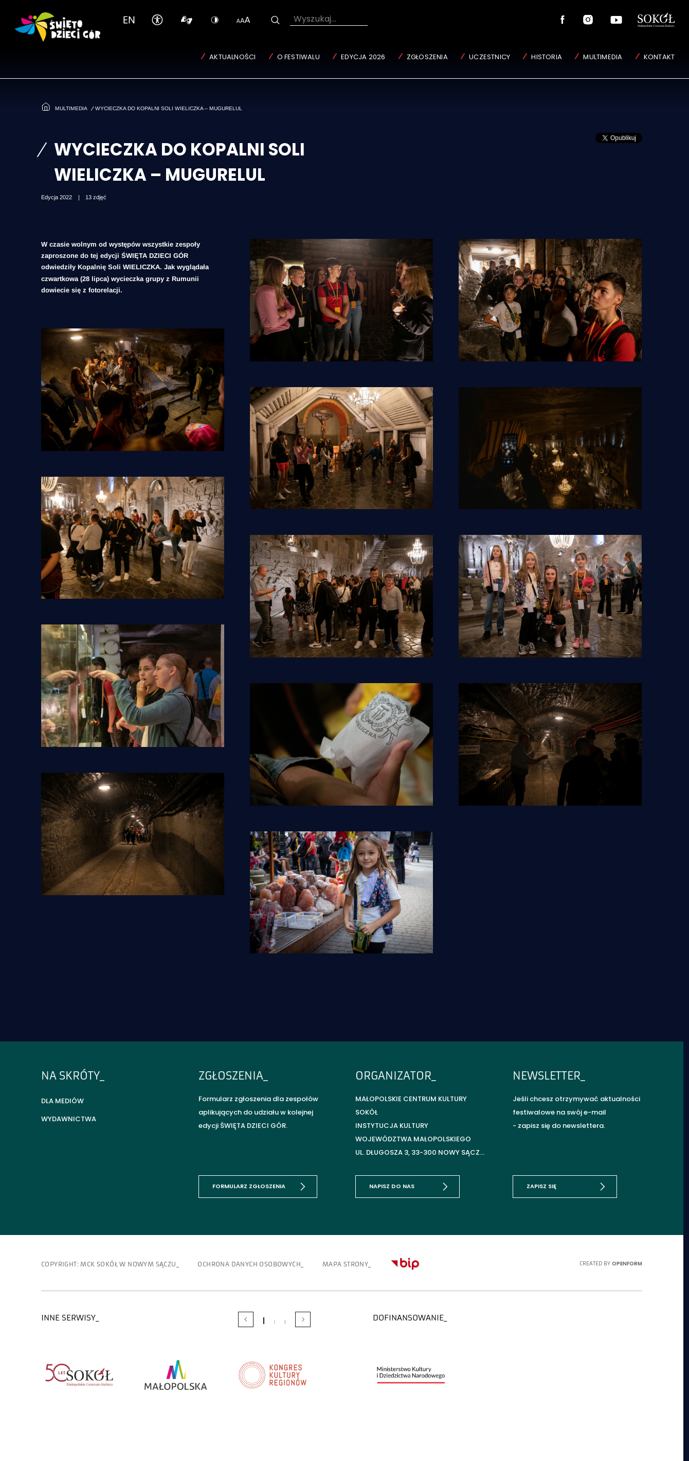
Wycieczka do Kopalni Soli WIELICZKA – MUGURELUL (168, 108)
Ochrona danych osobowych (249, 1264)
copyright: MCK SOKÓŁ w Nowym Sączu (108, 1264)
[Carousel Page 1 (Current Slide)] (263, 1320)
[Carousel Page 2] (274, 1322)
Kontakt (659, 57)
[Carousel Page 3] (284, 1322)
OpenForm (627, 1263)
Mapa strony (345, 1264)
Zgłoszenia (427, 57)
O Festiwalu (298, 57)
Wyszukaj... (315, 19)
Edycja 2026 (363, 57)
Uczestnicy (489, 57)
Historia (546, 57)
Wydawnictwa (68, 1119)
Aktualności (232, 57)
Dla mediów (62, 1101)
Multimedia (602, 57)
